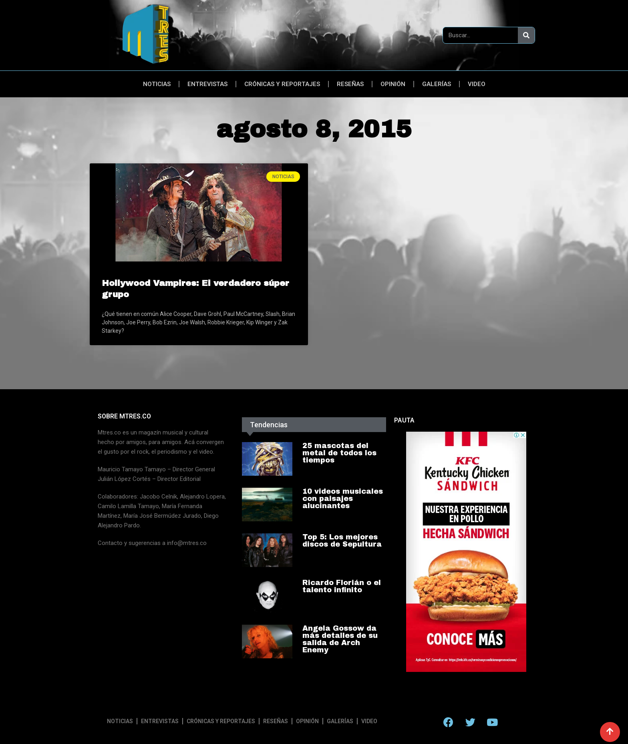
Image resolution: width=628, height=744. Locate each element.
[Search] (526, 35)
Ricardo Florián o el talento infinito (341, 586)
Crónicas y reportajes (282, 84)
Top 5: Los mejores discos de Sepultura (342, 540)
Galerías (436, 84)
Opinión (392, 84)
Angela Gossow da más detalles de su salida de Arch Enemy (340, 639)
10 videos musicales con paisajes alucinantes (342, 498)
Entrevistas (207, 84)
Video (476, 84)
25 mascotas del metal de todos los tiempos (339, 453)
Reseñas (350, 84)
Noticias (157, 84)
